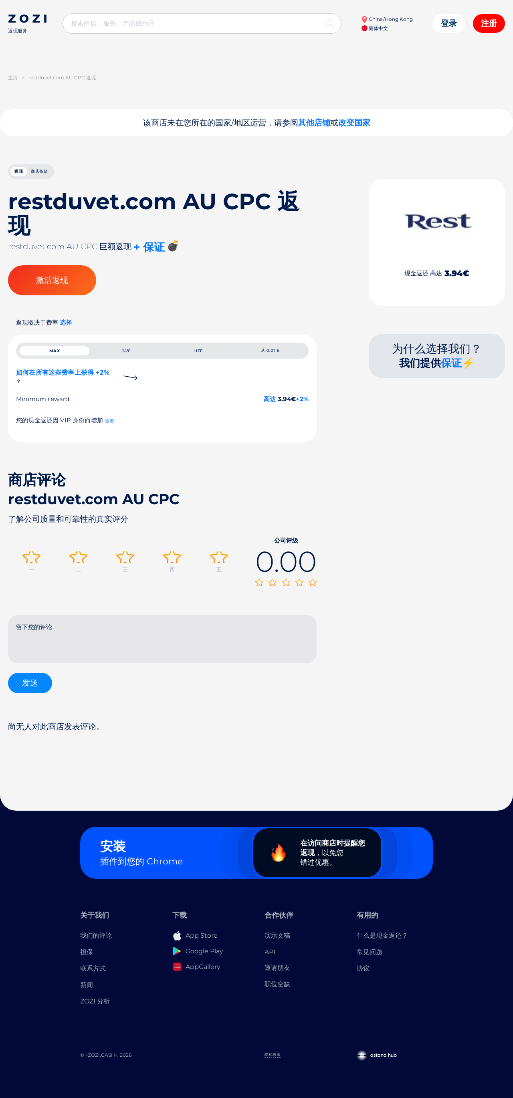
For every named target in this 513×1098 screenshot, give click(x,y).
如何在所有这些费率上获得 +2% (62, 389)
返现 (28, 173)
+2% (302, 411)
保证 (451, 367)
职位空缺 (277, 990)
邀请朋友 (277, 973)
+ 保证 (149, 251)
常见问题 (369, 958)
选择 (66, 327)
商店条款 (69, 173)
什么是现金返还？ (382, 941)
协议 (363, 974)
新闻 (86, 991)
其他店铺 (314, 122)
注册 (489, 23)
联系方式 (93, 974)
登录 (449, 23)
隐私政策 (273, 1061)
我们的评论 (96, 941)
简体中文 (375, 28)
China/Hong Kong (387, 19)
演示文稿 (277, 941)
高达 (270, 411)
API (270, 958)
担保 (86, 958)
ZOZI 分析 (95, 1007)
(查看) (110, 433)
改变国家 (354, 122)
